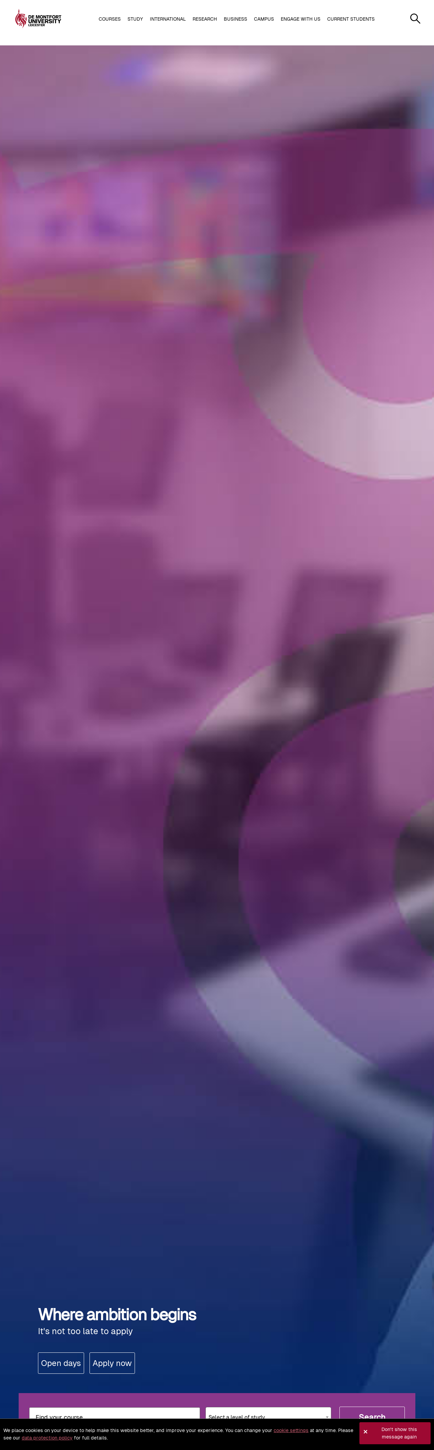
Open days (61, 1363)
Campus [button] (264, 19)
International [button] (168, 19)
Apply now (112, 1363)
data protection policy (47, 1438)
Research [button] (205, 19)
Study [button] (135, 19)
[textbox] (268, 1414)
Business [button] (235, 19)
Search (372, 1417)
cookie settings (291, 1430)
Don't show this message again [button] (399, 1433)
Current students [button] (351, 19)
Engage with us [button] (300, 19)
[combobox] (268, 1417)
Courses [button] (110, 19)
